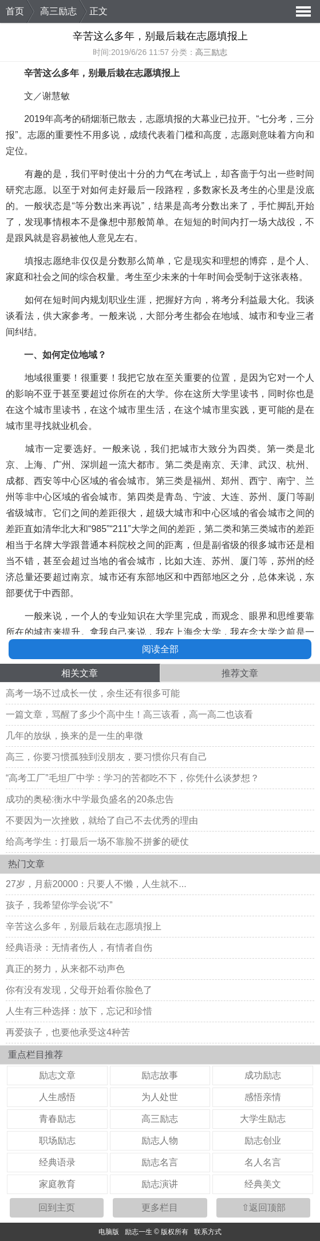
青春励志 (57, 1119)
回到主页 (56, 1207)
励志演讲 (159, 1184)
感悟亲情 (262, 1097)
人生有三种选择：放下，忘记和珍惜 (79, 1011)
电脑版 (108, 1232)
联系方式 (208, 1232)
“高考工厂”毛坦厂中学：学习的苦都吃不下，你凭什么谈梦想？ (132, 778)
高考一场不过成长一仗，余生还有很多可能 (93, 693)
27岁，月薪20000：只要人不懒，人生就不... (96, 884)
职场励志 (57, 1140)
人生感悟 (57, 1097)
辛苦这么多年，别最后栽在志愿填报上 (83, 926)
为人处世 (159, 1097)
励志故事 (159, 1075)
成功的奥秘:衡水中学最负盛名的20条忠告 (90, 799)
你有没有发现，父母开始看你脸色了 (79, 990)
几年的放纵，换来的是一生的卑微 (74, 735)
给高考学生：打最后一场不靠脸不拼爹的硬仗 (97, 841)
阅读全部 (160, 649)
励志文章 (57, 1075)
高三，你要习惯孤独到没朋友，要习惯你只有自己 (106, 757)
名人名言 (262, 1162)
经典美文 (262, 1184)
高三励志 (58, 11)
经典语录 (57, 1162)
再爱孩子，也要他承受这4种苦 (68, 1032)
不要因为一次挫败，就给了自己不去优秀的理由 (102, 820)
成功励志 (262, 1075)
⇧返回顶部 (264, 1207)
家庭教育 (57, 1184)
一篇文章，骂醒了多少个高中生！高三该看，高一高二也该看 (129, 714)
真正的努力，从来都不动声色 (65, 969)
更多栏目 (159, 1207)
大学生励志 (263, 1119)
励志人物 (159, 1140)
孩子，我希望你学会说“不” (59, 905)
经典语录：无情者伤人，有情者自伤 (79, 947)
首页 (15, 11)
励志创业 (262, 1140)
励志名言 (159, 1162)
